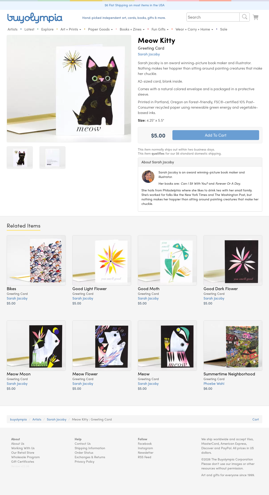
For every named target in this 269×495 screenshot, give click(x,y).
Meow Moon (18, 374)
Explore (47, 29)
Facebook (145, 443)
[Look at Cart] (256, 17)
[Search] (244, 17)
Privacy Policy (84, 461)
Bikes (11, 288)
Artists (12, 29)
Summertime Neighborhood (229, 374)
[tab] (200, 162)
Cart (255, 419)
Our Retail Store (22, 452)
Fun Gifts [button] (160, 29)
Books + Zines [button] (132, 29)
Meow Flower (85, 374)
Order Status (84, 452)
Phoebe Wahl (214, 383)
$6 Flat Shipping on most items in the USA (135, 5)
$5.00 (11, 303)
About (15, 439)
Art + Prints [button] (71, 29)
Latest (29, 29)
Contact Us (83, 443)
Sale (223, 29)
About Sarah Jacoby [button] (157, 161)
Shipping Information (90, 448)
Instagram (145, 448)
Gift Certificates (22, 461)
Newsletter (145, 452)
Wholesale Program (25, 457)
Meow (144, 374)
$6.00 (208, 388)
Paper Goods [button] (100, 29)
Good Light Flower (89, 288)
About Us (17, 443)
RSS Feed (144, 457)
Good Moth (148, 288)
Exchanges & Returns (90, 457)
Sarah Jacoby (149, 54)
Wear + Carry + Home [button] (194, 29)
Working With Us (23, 448)
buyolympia (18, 419)
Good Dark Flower (221, 288)
